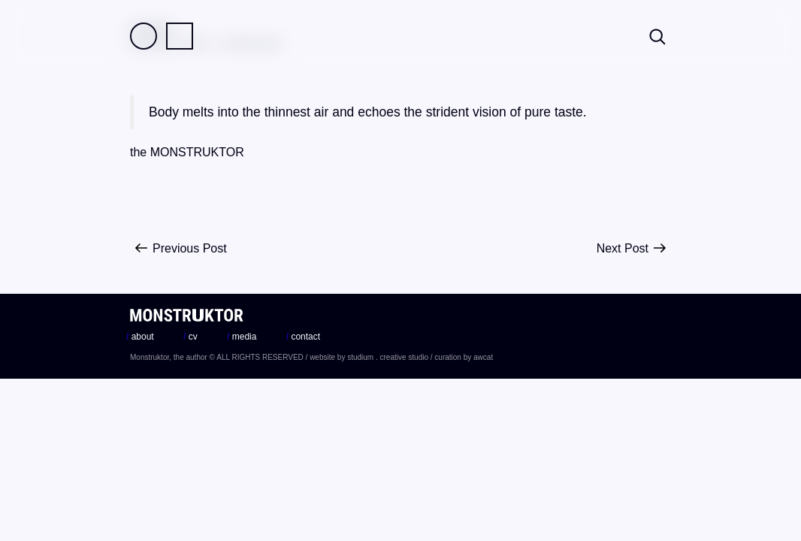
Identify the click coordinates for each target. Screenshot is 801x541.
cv (190, 336)
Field (143, 36)
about (140, 336)
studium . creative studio (387, 357)
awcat (483, 357)
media (241, 336)
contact (303, 336)
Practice (179, 36)
